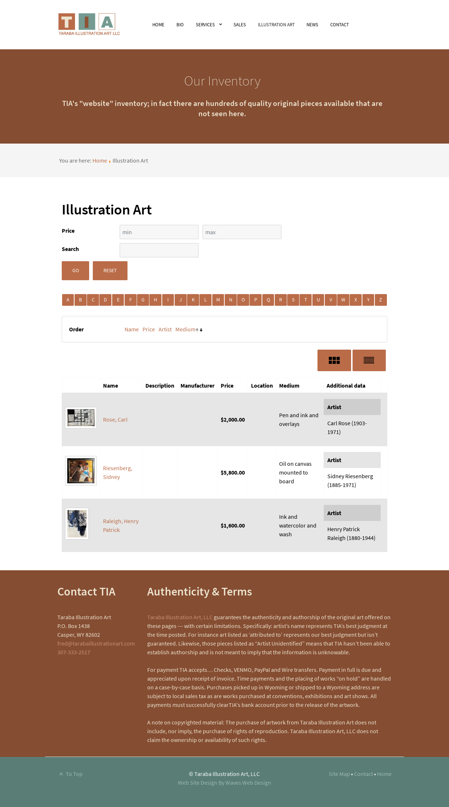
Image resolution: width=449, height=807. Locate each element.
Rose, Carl (115, 419)
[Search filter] (159, 250)
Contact (363, 773)
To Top (70, 773)
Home (99, 160)
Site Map (339, 773)
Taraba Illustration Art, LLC (180, 617)
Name (132, 329)
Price (148, 329)
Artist (165, 329)
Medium (185, 329)
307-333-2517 (73, 652)
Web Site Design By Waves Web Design (224, 782)
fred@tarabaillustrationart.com (96, 643)
